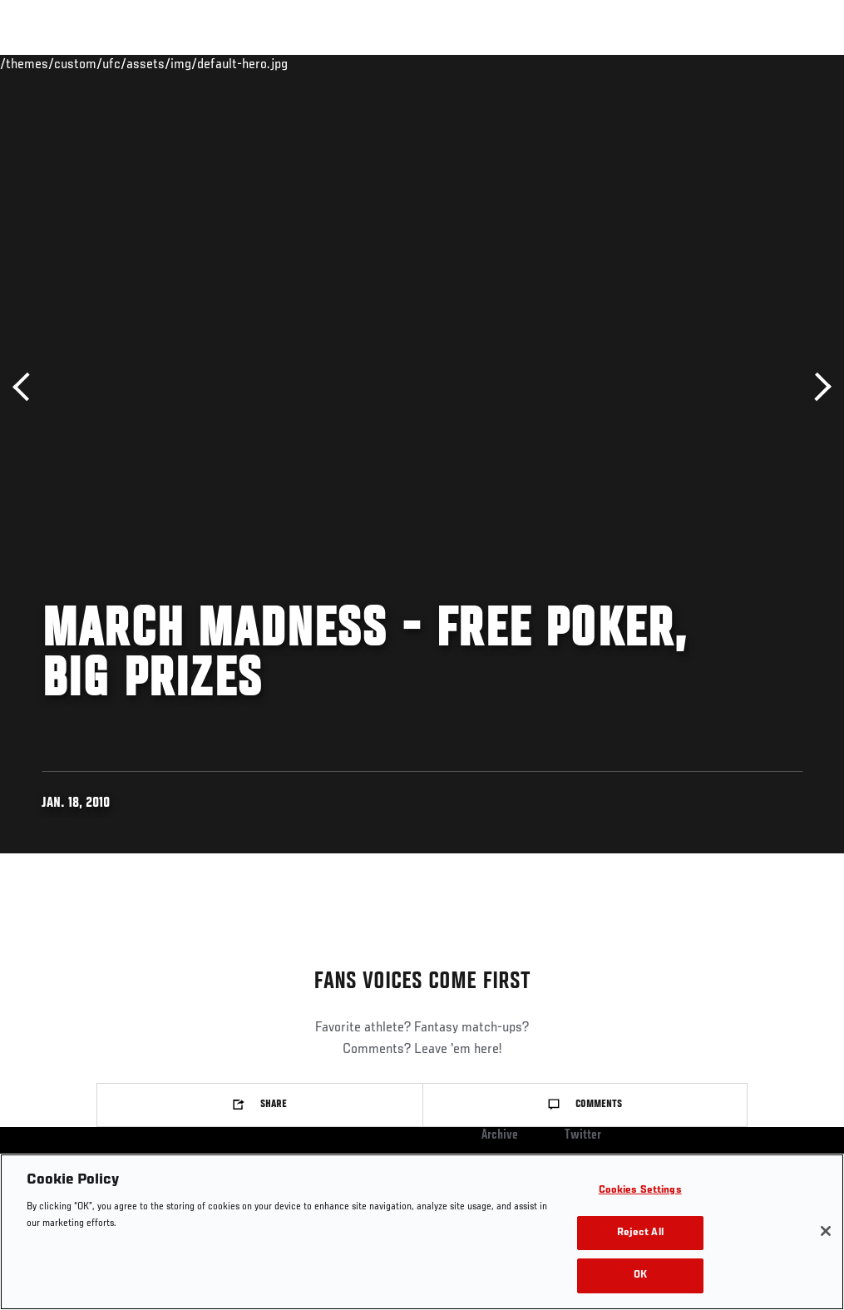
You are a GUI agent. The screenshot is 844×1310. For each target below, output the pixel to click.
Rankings (116, 63)
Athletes (190, 63)
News (255, 63)
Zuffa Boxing (670, 63)
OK (640, 1275)
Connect (523, 63)
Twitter (583, 1135)
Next (817, 387)
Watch (590, 63)
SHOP (744, 63)
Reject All (640, 1233)
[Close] (825, 1231)
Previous (27, 387)
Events (45, 63)
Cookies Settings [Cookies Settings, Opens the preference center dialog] (640, 1190)
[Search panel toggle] (790, 63)
